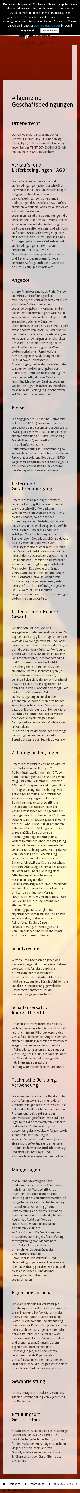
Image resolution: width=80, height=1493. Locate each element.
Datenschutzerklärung (47, 25)
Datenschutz (16, 1490)
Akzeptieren (50, 30)
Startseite (14, 1484)
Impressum (37, 1484)
